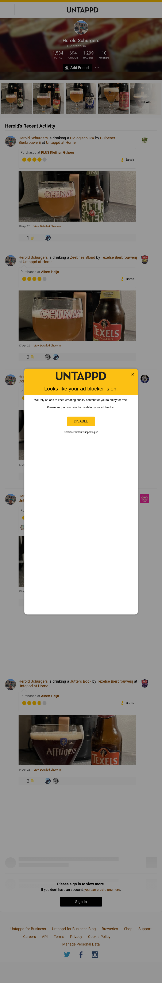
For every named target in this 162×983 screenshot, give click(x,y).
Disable (81, 421)
